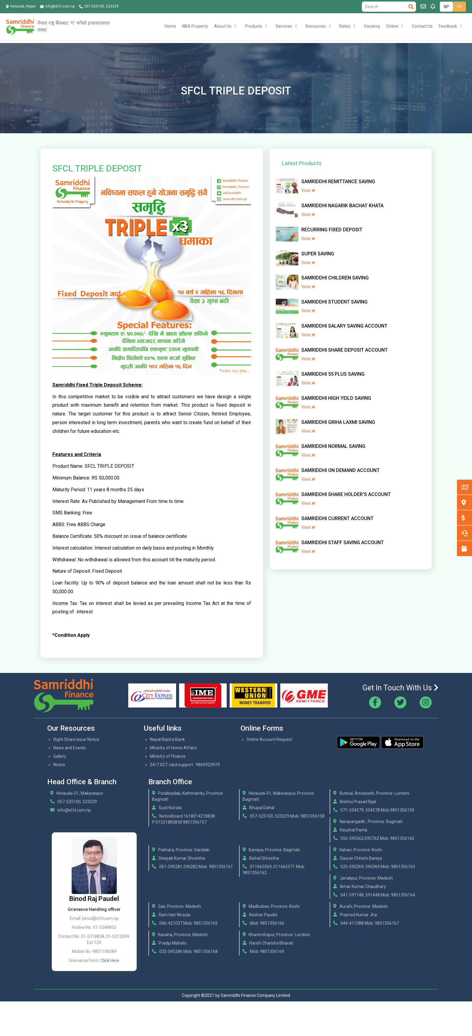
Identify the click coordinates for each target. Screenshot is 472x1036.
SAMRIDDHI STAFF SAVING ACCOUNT (342, 542)
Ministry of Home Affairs (173, 747)
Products (253, 26)
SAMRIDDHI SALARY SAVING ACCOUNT (344, 326)
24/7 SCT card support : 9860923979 (185, 764)
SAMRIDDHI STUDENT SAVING (334, 302)
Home (170, 26)
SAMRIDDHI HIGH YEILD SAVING (336, 398)
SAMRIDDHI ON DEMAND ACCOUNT (340, 470)
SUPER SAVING (317, 254)
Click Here (110, 960)
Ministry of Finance (168, 756)
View (308, 190)
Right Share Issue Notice (76, 739)
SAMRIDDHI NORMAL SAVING (333, 446)
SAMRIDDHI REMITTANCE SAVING (338, 181)
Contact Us (422, 26)
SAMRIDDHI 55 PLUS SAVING (333, 374)
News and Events (69, 747)
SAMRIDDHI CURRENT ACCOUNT (337, 518)
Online (392, 26)
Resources (316, 26)
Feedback (448, 26)
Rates (344, 26)
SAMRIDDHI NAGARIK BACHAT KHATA (342, 205)
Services (284, 26)
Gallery (59, 756)
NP (446, 6)
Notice (59, 764)
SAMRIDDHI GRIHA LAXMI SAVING (338, 422)
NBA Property (195, 26)
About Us (222, 26)
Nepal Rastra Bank (167, 739)
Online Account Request (269, 739)
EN (459, 6)
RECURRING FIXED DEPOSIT (331, 230)
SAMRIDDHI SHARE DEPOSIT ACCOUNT (344, 350)
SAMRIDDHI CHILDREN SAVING (335, 278)
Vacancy (372, 26)
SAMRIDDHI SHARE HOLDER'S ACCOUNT (346, 494)
